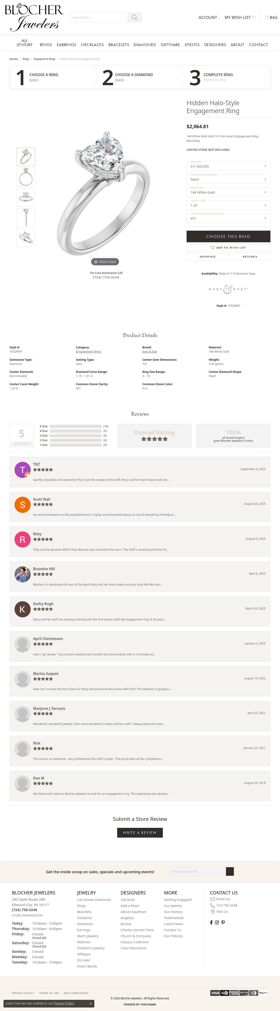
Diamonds (145, 44)
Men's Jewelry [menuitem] (88, 936)
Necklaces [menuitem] (85, 924)
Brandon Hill (44, 568)
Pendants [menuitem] (84, 918)
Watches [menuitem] (83, 942)
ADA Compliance (76, 993)
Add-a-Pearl (130, 905)
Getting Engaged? (178, 899)
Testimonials (174, 918)
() (106, 426)
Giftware (170, 44)
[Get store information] (27, 915)
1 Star (44, 445)
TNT (36, 464)
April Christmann (48, 638)
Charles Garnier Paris (137, 930)
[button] (209, 17)
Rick (37, 743)
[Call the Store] (24, 909)
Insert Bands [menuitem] (87, 966)
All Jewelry (25, 42)
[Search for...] (98, 17)
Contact (258, 44)
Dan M (38, 778)
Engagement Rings (44, 59)
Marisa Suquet (45, 673)
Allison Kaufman (133, 912)
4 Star (44, 431)
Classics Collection (135, 942)
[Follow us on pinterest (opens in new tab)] (223, 922)
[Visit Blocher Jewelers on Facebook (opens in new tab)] (211, 922)
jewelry (14, 59)
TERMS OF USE (49, 993)
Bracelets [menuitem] (84, 912)
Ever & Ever (149, 352)
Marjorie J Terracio (49, 708)
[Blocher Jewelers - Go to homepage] (35, 17)
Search (34, 79)
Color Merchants (134, 948)
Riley (37, 534)
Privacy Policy (64, 1003)
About (237, 44)
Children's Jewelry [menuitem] (91, 948)
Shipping (208, 257)
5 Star (44, 426)
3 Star (44, 436)
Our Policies (173, 936)
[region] (105, 197)
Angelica (127, 918)
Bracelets (119, 44)
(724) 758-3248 (106, 277)
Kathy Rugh (43, 603)
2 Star (44, 440)
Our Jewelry (173, 905)
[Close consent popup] (90, 1003)
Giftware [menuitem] (84, 954)
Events (192, 44)
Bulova (126, 924)
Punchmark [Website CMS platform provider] (148, 1004)
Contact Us (172, 930)
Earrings (66, 44)
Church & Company (136, 936)
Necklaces (92, 44)
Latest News (173, 924)
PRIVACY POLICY (23, 993)
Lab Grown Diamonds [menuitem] (94, 899)
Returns (250, 257)
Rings (46, 44)
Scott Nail (41, 499)
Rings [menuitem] (81, 905)
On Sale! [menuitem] (83, 960)
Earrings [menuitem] (83, 930)
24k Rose (128, 899)
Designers (215, 44)
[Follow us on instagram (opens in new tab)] (217, 922)
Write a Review (140, 832)
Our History (173, 912)
